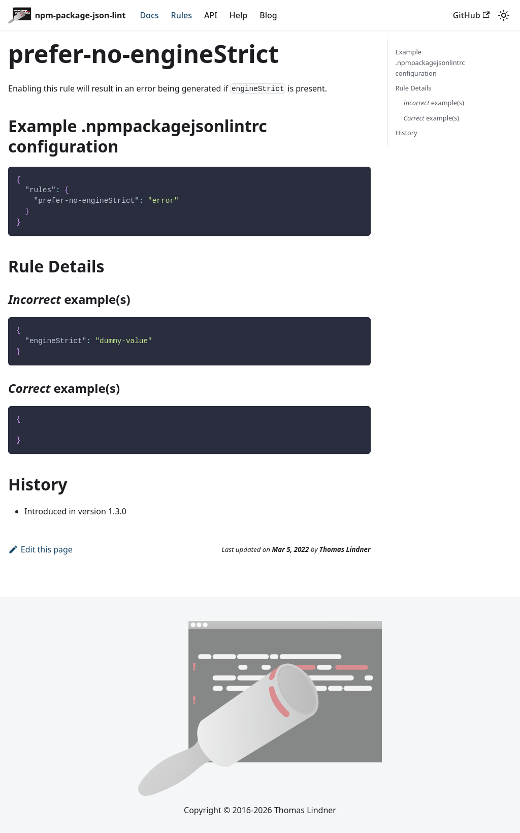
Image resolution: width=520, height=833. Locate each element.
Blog (268, 15)
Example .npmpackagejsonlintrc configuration (430, 62)
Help (238, 15)
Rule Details (414, 87)
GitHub (471, 15)
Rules (181, 15)
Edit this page (40, 549)
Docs (149, 15)
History (406, 132)
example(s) (434, 102)
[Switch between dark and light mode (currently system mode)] (504, 15)
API (210, 15)
